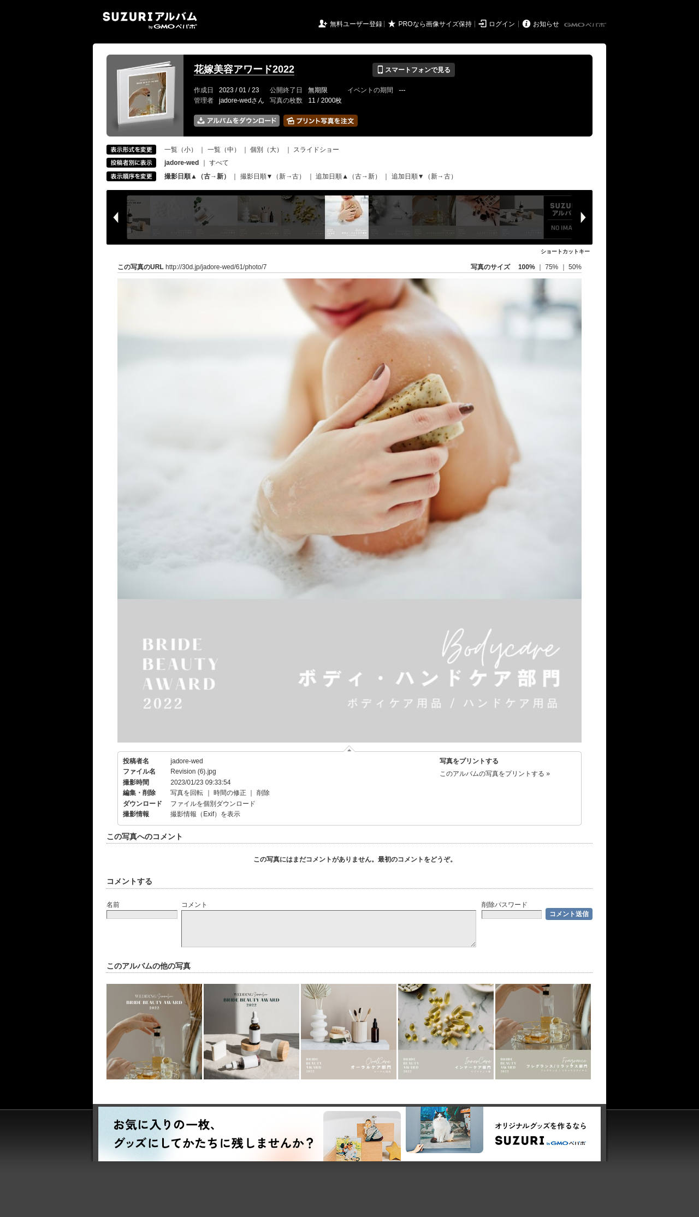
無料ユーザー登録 (356, 24)
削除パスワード (505, 905)
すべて (219, 163)
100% (527, 267)
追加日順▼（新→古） (424, 176)
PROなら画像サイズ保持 (435, 24)
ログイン (502, 24)
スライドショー (316, 149)
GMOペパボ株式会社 (586, 25)
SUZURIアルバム (150, 20)
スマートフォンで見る (414, 70)
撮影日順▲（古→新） (197, 176)
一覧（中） (224, 149)
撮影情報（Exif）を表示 (205, 814)
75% (552, 267)
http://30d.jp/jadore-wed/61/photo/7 (215, 267)
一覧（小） (180, 149)
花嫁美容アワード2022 (244, 69)
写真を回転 (186, 793)
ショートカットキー (565, 251)
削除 (263, 793)
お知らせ (546, 24)
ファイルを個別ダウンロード (213, 804)
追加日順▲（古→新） (348, 176)
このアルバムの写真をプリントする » (495, 773)
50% (575, 267)
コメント (194, 905)
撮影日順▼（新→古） (273, 176)
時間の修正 (230, 793)
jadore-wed (186, 761)
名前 (113, 905)
